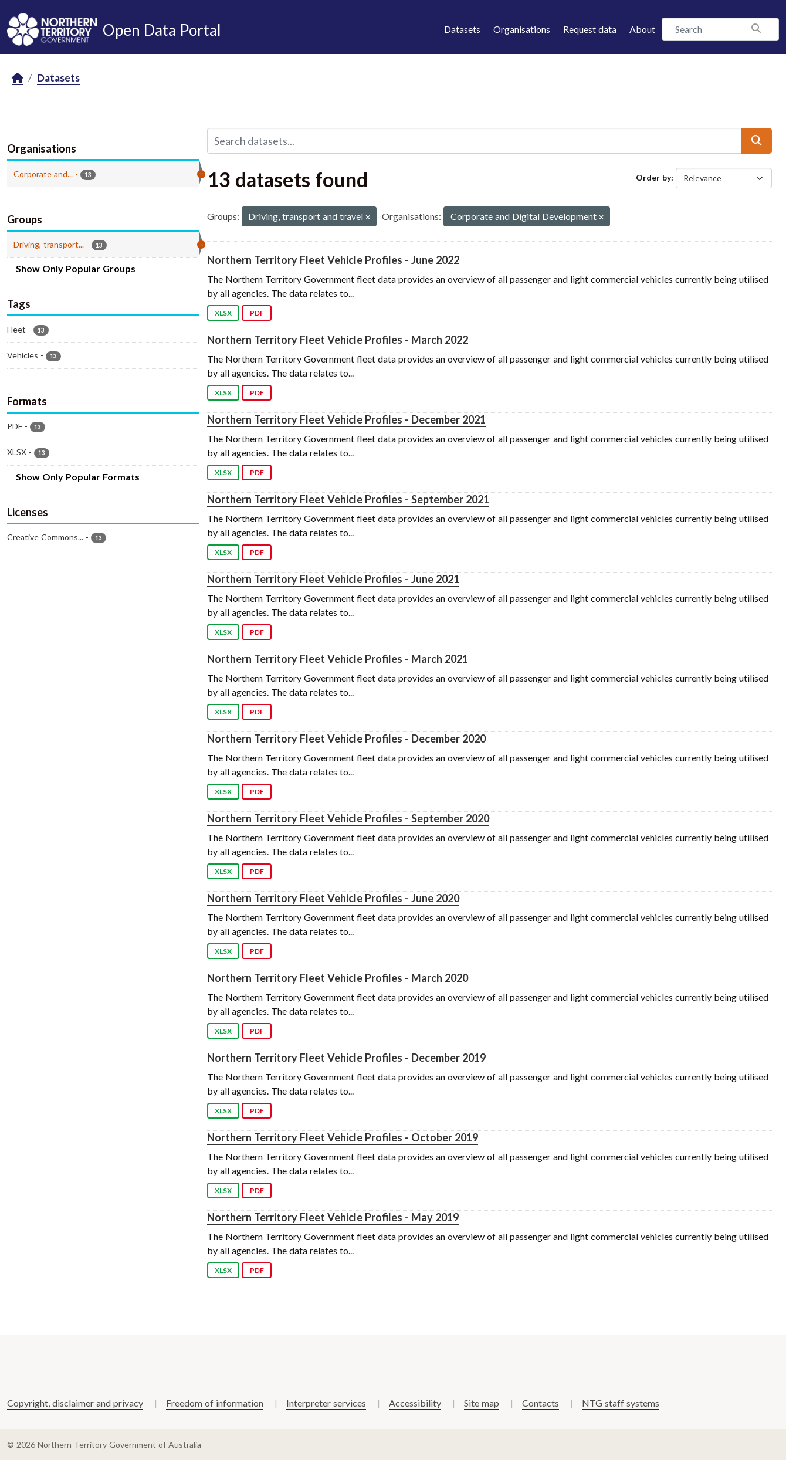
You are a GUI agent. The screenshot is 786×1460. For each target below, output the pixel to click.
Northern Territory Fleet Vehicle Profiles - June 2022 (333, 259)
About (642, 29)
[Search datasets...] (474, 141)
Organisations (521, 29)
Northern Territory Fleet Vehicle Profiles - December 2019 (346, 1057)
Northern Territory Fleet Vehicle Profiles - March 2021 (337, 658)
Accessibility (415, 1402)
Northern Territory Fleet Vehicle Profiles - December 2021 (346, 419)
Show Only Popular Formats (78, 476)
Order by (653, 177)
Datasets (462, 29)
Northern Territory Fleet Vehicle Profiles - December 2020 (346, 738)
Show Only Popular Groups (75, 268)
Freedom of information (214, 1402)
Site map (481, 1402)
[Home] (17, 78)
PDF (257, 313)
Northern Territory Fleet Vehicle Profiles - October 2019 (342, 1137)
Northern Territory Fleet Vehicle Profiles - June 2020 (333, 898)
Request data (589, 29)
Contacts (540, 1402)
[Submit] (756, 141)
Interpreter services (326, 1402)
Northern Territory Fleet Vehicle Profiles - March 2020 (337, 977)
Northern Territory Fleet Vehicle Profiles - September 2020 (348, 818)
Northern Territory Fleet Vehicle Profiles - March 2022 (337, 339)
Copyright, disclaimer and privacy (75, 1402)
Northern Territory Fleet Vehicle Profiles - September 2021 (348, 499)
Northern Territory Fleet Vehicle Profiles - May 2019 (333, 1217)
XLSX (223, 313)
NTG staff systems (620, 1402)
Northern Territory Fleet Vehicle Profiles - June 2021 (333, 579)
